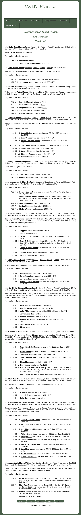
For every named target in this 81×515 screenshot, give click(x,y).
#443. (43, 105)
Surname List (35, 505)
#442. (44, 102)
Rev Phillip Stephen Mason (20, 288)
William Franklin (30, 331)
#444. (45, 108)
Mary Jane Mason (15, 379)
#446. (43, 113)
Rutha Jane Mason (16, 47)
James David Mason (16, 118)
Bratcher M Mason (15, 331)
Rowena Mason (14, 402)
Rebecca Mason (14, 213)
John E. (36, 47)
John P (28, 118)
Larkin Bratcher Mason (17, 161)
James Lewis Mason (16, 463)
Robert (43, 47)
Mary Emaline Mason (16, 260)
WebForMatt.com (40, 7)
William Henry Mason (17, 87)
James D (28, 47)
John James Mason (16, 68)
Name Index (46, 505)
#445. (42, 110)
